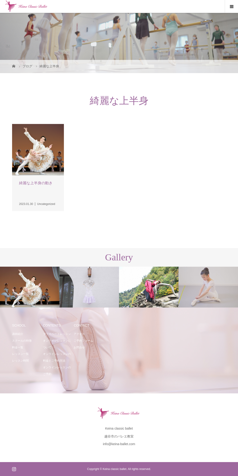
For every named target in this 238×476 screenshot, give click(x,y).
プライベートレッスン (57, 334)
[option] (30, 287)
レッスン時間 (20, 360)
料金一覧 (17, 347)
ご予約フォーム (83, 340)
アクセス (79, 334)
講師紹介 (17, 334)
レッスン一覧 (20, 354)
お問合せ (79, 347)
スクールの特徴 (22, 340)
